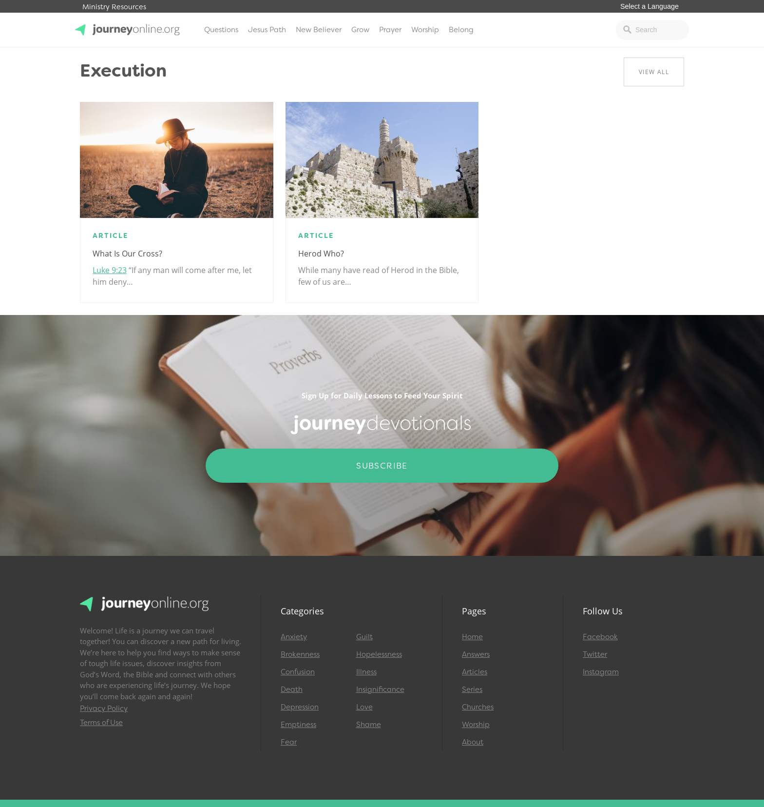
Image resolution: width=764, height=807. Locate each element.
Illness (366, 672)
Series (472, 689)
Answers (476, 654)
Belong (461, 30)
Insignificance (380, 689)
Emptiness (298, 724)
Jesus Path (267, 30)
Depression (300, 707)
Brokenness (300, 654)
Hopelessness (379, 654)
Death (292, 689)
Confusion (298, 672)
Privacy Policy (104, 708)
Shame (368, 724)
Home (472, 637)
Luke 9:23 (110, 270)
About (472, 742)
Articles (474, 672)
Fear (289, 742)
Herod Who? (321, 253)
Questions (221, 30)
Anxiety (294, 637)
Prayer (390, 30)
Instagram (601, 672)
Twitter (595, 654)
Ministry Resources (114, 7)
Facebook (600, 637)
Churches (478, 707)
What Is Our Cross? (127, 253)
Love (364, 707)
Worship (425, 30)
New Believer (319, 30)
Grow (360, 30)
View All (654, 72)
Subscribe (382, 465)
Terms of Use (101, 723)
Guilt (364, 637)
